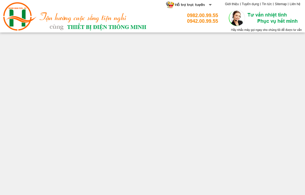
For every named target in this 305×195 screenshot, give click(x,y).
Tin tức (267, 4)
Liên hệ (295, 4)
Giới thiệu (232, 4)
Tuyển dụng (250, 4)
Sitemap (281, 4)
